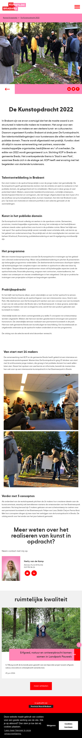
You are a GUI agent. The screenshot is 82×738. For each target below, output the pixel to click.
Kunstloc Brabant (14, 6)
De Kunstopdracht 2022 (30, 18)
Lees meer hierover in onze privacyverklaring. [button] (17, 732)
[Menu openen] (77, 6)
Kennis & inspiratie (10, 18)
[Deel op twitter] (73, 89)
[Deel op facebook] (78, 89)
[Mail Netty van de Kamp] (27, 573)
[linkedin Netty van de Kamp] (34, 573)
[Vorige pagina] (7, 89)
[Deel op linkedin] (69, 89)
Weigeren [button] (51, 725)
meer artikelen (41, 686)
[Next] (79, 644)
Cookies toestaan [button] (68, 725)
